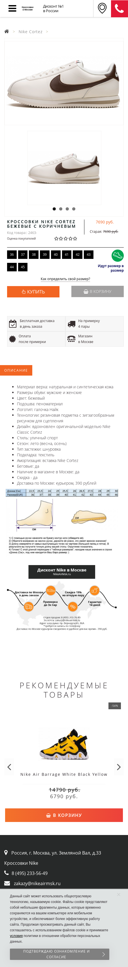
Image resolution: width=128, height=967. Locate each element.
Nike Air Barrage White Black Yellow (64, 774)
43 (89, 254)
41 (67, 254)
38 (34, 254)
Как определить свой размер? (65, 279)
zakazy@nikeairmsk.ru (37, 883)
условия (16, 936)
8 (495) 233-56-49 (30, 873)
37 (23, 254)
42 (78, 254)
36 (12, 254)
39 (45, 254)
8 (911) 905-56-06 (119, 8)
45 (23, 267)
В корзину (97, 291)
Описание (16, 370)
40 (56, 254)
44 (12, 267)
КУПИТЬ (36, 292)
